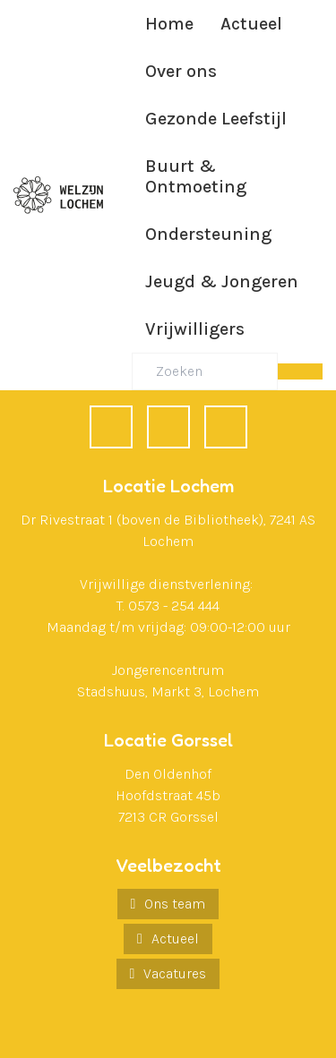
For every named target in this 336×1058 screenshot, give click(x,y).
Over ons (181, 71)
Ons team (174, 903)
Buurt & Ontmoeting (195, 176)
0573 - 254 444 (174, 605)
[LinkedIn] (168, 426)
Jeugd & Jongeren (221, 281)
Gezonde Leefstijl (216, 118)
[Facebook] (111, 426)
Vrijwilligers (195, 329)
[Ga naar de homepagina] (58, 195)
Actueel (251, 23)
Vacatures (174, 973)
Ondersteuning (208, 234)
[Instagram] (225, 426)
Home (169, 23)
